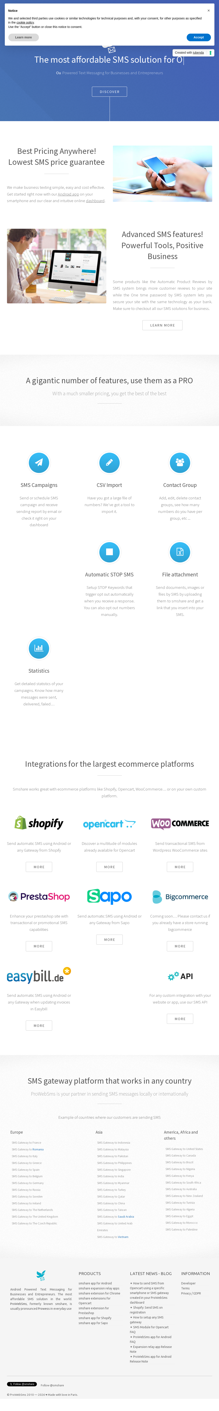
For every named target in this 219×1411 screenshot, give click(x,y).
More (39, 879)
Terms (185, 1300)
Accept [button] (199, 37)
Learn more (162, 337)
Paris (74, 1407)
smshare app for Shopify (95, 1330)
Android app (68, 206)
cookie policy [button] (25, 22)
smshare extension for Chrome (99, 1305)
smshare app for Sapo (93, 1335)
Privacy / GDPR (191, 1305)
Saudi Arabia (126, 1229)
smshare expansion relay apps (99, 1300)
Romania (38, 1162)
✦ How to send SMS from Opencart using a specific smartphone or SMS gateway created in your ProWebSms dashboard (149, 1305)
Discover (110, 103)
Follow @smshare (52, 1397)
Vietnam (123, 1249)
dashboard (95, 213)
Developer (188, 1295)
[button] (208, 10)
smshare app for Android (95, 1295)
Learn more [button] (23, 37)
